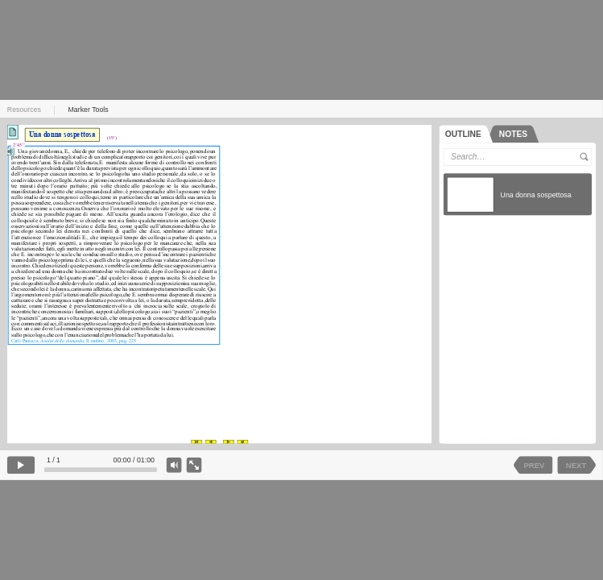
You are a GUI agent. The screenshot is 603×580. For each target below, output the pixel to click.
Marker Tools (88, 110)
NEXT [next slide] (576, 465)
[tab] (466, 134)
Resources (24, 110)
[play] (21, 465)
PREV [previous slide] (534, 465)
